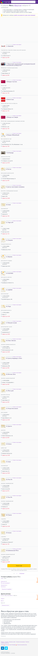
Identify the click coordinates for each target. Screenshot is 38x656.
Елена (8, 444)
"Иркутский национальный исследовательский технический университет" (20, 64)
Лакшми (9, 240)
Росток (8, 169)
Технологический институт (22, 644)
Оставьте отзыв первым (17, 44)
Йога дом (10, 390)
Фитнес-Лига (11, 374)
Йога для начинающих (5, 583)
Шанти (9, 426)
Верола (9, 256)
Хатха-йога (3, 586)
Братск (2, 600)
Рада (8, 306)
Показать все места (5, 605)
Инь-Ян (9, 479)
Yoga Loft (9, 222)
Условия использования (20, 641)
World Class (10, 99)
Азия (8, 204)
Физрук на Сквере (12, 117)
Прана (9, 515)
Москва (2, 644)
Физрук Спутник (11, 81)
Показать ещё (19, 565)
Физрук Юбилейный (12, 135)
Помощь (2, 641)
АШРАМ (9, 290)
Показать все (3, 636)
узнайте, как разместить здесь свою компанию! (24, 15)
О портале (6, 641)
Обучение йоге (4, 585)
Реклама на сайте (12, 641)
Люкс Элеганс (11, 340)
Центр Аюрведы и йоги (14, 358)
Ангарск (2, 598)
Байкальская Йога (12, 550)
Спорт (2, 578)
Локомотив (7, 644)
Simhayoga (9, 152)
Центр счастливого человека (15, 187)
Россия (2, 595)
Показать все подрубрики (6, 589)
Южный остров (11, 323)
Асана (8, 532)
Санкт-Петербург (12, 644)
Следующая (21, 573)
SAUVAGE (9, 273)
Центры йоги (3, 581)
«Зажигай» (9, 46)
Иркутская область (9, 595)
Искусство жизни (12, 408)
